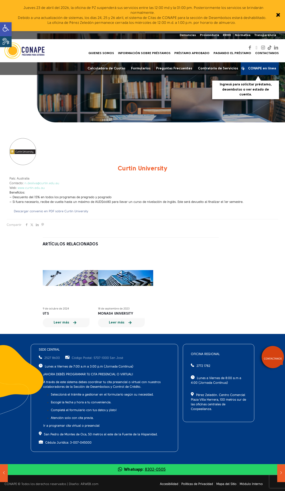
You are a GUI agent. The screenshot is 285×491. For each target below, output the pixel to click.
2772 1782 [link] (203, 366)
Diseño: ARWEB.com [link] (83, 484)
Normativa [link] (242, 35)
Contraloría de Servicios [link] (218, 68)
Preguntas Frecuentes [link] (174, 68)
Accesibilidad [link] (169, 484)
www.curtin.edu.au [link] (31, 188)
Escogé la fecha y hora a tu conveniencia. (81, 402)
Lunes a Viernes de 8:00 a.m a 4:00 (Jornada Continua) (216, 380)
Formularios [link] (141, 68)
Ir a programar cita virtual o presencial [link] (71, 426)
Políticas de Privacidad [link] (197, 484)
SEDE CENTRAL (49, 350)
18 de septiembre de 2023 (114, 308)
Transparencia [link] (265, 35)
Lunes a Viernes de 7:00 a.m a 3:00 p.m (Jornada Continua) (86, 366)
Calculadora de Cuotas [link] (106, 68)
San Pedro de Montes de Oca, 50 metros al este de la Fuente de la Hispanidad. (98, 434)
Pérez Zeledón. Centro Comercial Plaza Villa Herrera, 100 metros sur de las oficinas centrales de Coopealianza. (218, 401)
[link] (278, 15)
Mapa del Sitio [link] (226, 484)
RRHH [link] (227, 35)
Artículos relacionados (70, 244)
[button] (6, 41)
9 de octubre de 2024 (56, 308)
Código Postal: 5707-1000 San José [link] (94, 358)
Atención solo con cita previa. (72, 418)
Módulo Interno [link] (251, 484)
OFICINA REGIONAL (205, 354)
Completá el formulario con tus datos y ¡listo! (84, 410)
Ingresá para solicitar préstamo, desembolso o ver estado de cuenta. (246, 89)
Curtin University (142, 169)
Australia (19, 178)
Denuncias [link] (188, 35)
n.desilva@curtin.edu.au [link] (41, 183)
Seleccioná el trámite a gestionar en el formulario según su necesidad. (102, 394)
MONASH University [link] (115, 313)
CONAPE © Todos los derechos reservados (35, 484)
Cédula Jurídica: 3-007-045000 (65, 442)
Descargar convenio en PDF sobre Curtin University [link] (51, 211)
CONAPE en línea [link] (260, 69)
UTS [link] (46, 313)
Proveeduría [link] (209, 35)
